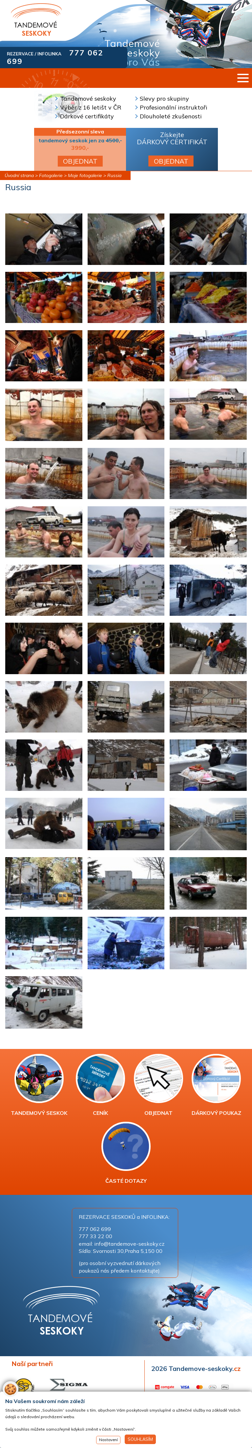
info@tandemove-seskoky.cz (129, 1243)
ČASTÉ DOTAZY (126, 1153)
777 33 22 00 (95, 1236)
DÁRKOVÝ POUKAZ (216, 1085)
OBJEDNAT (80, 161)
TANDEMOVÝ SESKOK (39, 1085)
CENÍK (100, 1085)
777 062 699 (95, 1229)
